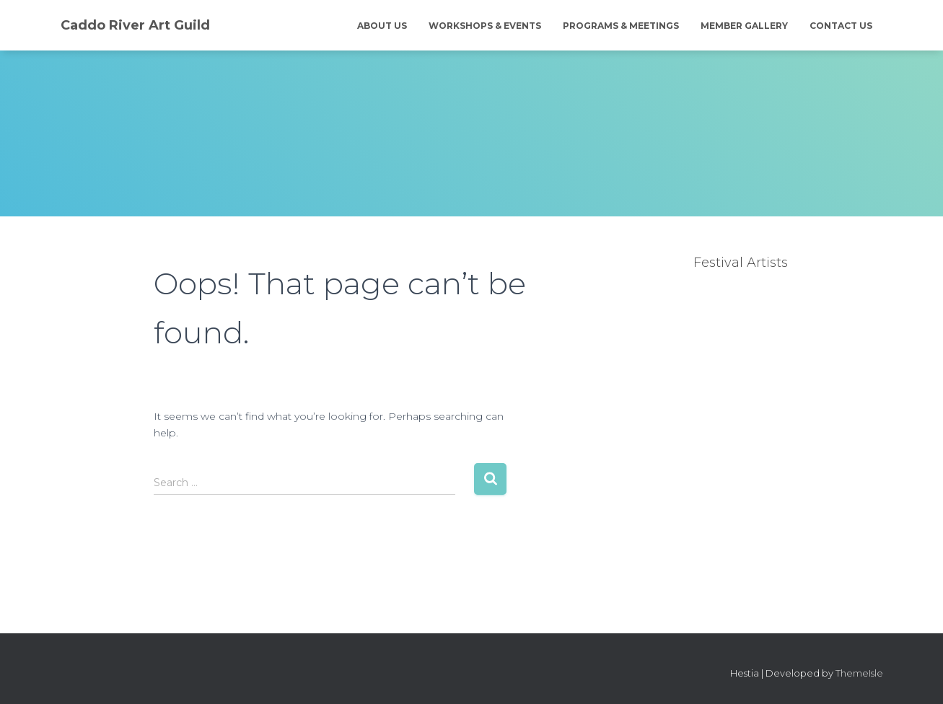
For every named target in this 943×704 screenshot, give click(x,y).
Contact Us (841, 25)
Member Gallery (744, 25)
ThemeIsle (859, 673)
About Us (382, 25)
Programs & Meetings (621, 25)
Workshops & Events (485, 25)
